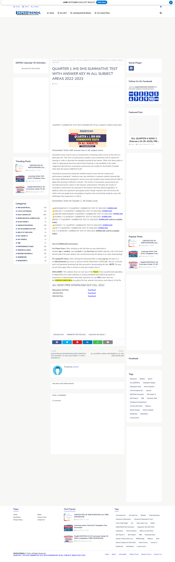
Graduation (119, 531)
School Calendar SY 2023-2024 (126, 542)
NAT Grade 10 (32, 236)
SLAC (157, 538)
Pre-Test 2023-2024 (136, 406)
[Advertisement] (84, 37)
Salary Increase (135, 410)
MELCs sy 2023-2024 (32, 232)
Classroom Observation (123, 519)
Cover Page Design (122, 523)
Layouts (148, 390)
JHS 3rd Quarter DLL (136, 390)
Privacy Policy (17, 520)
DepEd (153, 523)
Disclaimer (16, 517)
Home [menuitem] (50, 13)
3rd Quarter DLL (32, 207)
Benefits (142, 379)
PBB (32, 243)
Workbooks (32, 257)
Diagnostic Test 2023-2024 (145, 527)
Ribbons (148, 406)
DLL (132, 523)
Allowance (133, 379)
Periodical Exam (32, 250)
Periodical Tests (152, 398)
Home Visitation (149, 386)
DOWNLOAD (112, 208)
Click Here (102, 2)
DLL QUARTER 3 (135, 383)
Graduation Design (32, 225)
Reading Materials (32, 253)
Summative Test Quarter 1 (97, 334)
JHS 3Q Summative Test (32, 229)
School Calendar (148, 410)
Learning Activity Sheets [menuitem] (80, 13)
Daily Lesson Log (32, 215)
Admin (56, 84)
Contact (35, 7)
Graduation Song (135, 386)
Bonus (150, 379)
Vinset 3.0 (154, 542)
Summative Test (62, 60)
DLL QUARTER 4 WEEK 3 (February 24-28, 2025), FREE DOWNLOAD (144, 140)
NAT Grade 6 (32, 239)
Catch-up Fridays (32, 211)
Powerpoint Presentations (138, 402)
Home (16, 7)
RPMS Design (140, 538)
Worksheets (32, 260)
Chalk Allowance (154, 515)
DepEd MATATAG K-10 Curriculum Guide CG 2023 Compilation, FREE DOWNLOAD (36, 188)
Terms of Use (41, 517)
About (25, 7)
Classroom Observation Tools (143, 519)
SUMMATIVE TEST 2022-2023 (76, 334)
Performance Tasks (32, 246)
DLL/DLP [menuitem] (62, 13)
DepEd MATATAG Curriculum (32, 218)
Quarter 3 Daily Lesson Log (124, 538)
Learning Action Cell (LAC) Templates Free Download (36, 177)
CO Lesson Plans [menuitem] (102, 13)
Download (92, 290)
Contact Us (41, 520)
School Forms (143, 542)
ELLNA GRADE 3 (32, 222)
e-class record (134, 418)
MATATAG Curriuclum (137, 394)
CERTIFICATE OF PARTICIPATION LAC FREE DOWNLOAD (36, 166)
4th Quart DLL (133, 515)
